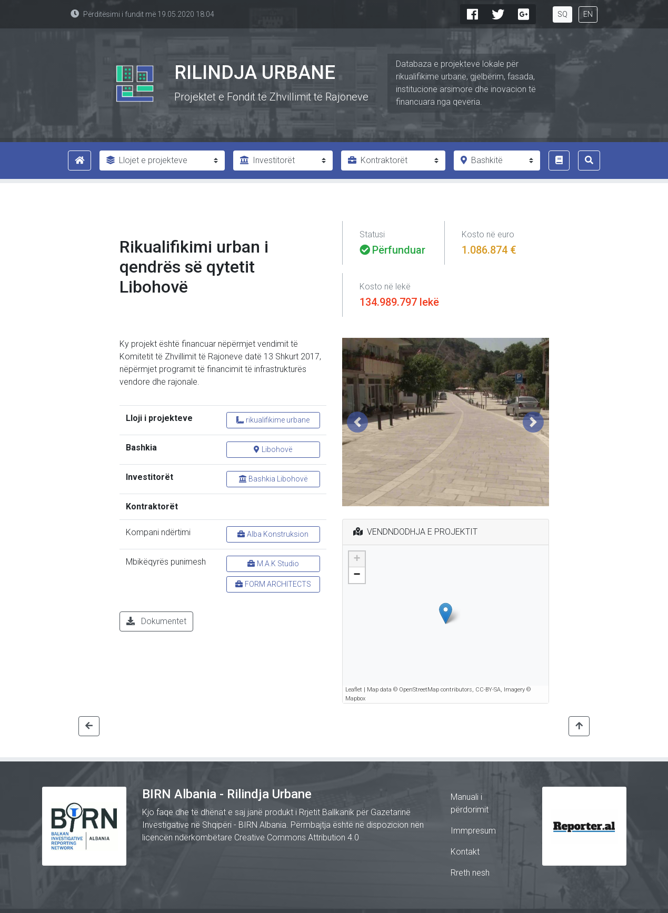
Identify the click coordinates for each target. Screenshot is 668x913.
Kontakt (465, 852)
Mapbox (355, 698)
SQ (562, 14)
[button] (357, 422)
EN (588, 14)
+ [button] (356, 559)
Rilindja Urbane (254, 73)
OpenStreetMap (419, 689)
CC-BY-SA (488, 689)
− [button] (356, 575)
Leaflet (353, 689)
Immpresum (473, 831)
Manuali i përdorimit (469, 803)
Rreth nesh (470, 873)
